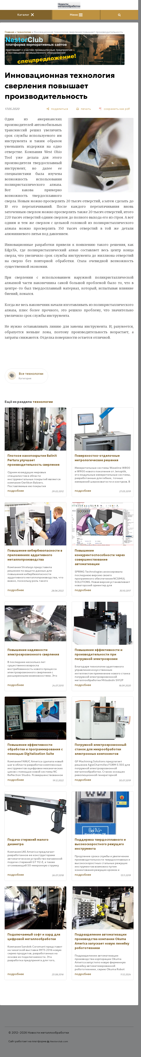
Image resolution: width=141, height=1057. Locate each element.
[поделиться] (57, 109)
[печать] (83, 109)
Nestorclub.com (59, 1041)
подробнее (15, 490)
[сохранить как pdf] (114, 109)
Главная (9, 32)
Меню (76, 14)
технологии (23, 32)
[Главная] (69, 5)
